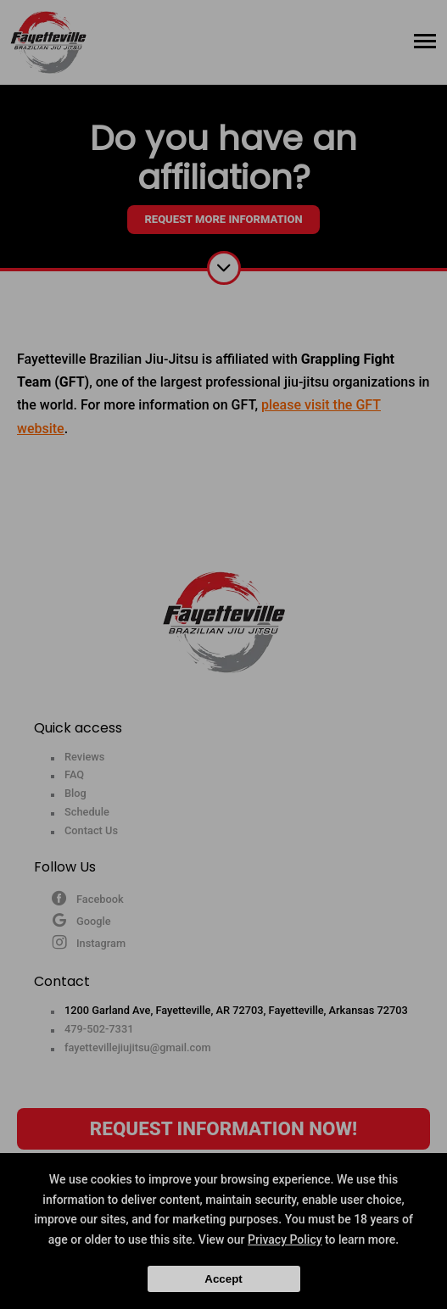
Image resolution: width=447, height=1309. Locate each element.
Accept (223, 1279)
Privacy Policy (285, 1239)
